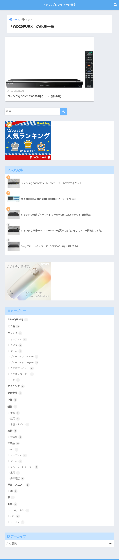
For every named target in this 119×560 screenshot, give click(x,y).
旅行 (12, 413)
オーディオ (18, 321)
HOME (59, 548)
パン (15, 499)
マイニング (16, 368)
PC (14, 432)
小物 (12, 382)
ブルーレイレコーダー (24, 345)
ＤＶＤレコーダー (22, 356)
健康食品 (15, 375)
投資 (12, 389)
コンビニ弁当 (19, 493)
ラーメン (17, 505)
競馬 (15, 401)
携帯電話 (17, 461)
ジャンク (15, 315)
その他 (13, 308)
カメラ (16, 327)
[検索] (63, 93)
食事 (12, 487)
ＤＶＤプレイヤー (22, 350)
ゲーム (16, 333)
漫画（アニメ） (19, 467)
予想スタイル (19, 407)
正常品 (13, 426)
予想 (15, 395)
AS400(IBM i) (17, 301)
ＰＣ (15, 362)
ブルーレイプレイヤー (24, 339)
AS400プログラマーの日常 (60, 4)
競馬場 (16, 420)
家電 (15, 455)
